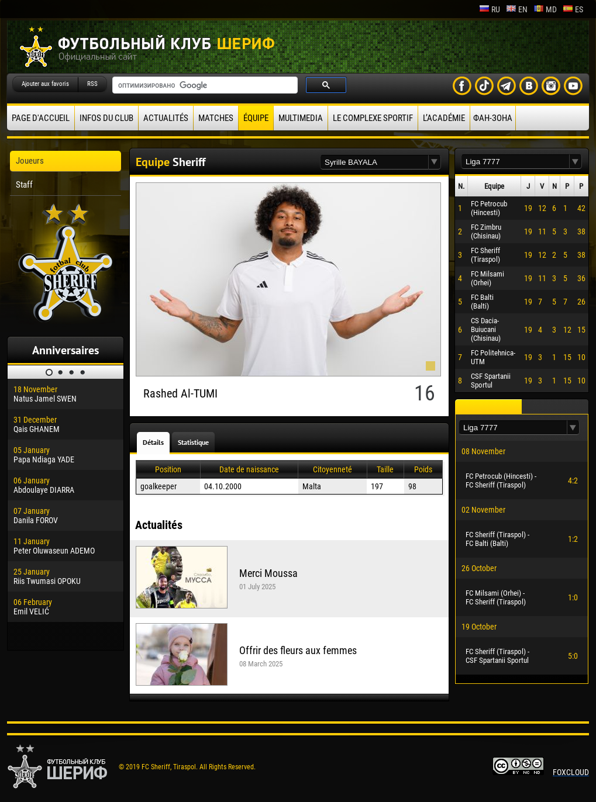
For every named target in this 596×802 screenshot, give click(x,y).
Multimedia (300, 118)
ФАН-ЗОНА (492, 118)
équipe (255, 118)
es (573, 9)
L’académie (444, 118)
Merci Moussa (268, 573)
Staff (24, 184)
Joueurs (30, 160)
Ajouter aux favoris (45, 84)
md (545, 9)
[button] (434, 162)
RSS (92, 84)
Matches (215, 118)
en (517, 9)
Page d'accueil (41, 118)
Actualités (165, 118)
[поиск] (204, 85)
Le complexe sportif (373, 118)
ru (489, 9)
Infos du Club (106, 118)
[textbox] (374, 162)
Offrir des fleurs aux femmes (298, 650)
